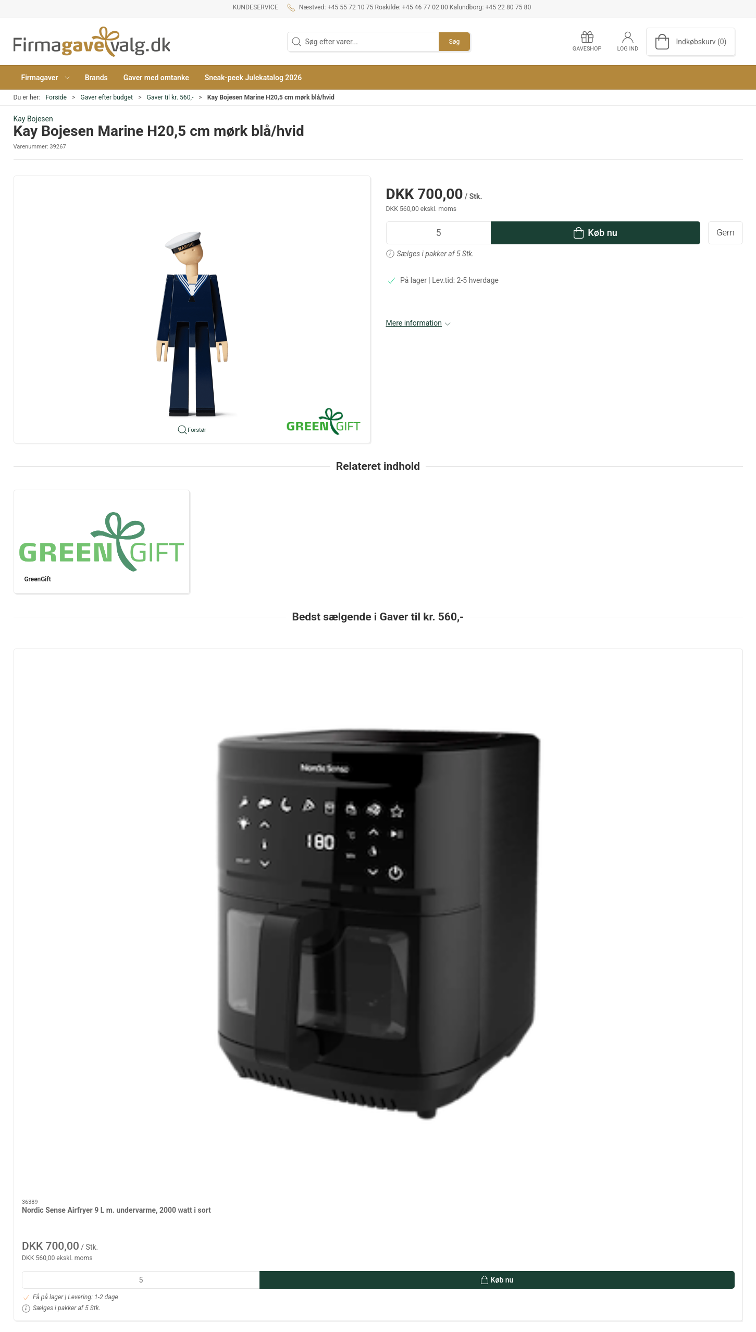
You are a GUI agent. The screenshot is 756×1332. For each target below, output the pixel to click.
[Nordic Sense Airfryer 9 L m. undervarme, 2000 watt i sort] (83, 703)
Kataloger (279, 1230)
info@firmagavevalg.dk (51, 1269)
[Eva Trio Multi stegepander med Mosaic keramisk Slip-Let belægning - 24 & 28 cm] (230, 703)
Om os (274, 1170)
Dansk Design (534, 1185)
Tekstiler (526, 1230)
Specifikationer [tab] (46, 980)
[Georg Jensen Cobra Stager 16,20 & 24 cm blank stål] (525, 703)
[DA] (92, 42)
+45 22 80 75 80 (40, 1250)
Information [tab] (41, 954)
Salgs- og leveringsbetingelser (312, 1200)
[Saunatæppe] (378, 703)
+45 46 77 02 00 (40, 1220)
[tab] (364, 897)
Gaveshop (280, 1215)
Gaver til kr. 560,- (170, 97)
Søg (454, 41)
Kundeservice (255, 7)
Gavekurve (529, 1215)
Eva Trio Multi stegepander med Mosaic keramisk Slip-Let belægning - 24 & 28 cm (229, 777)
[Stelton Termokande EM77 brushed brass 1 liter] (673, 703)
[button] (45, 77)
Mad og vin (530, 1200)
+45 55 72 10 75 (40, 1180)
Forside (56, 97)
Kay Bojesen (33, 119)
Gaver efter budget (106, 97)
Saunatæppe (337, 767)
